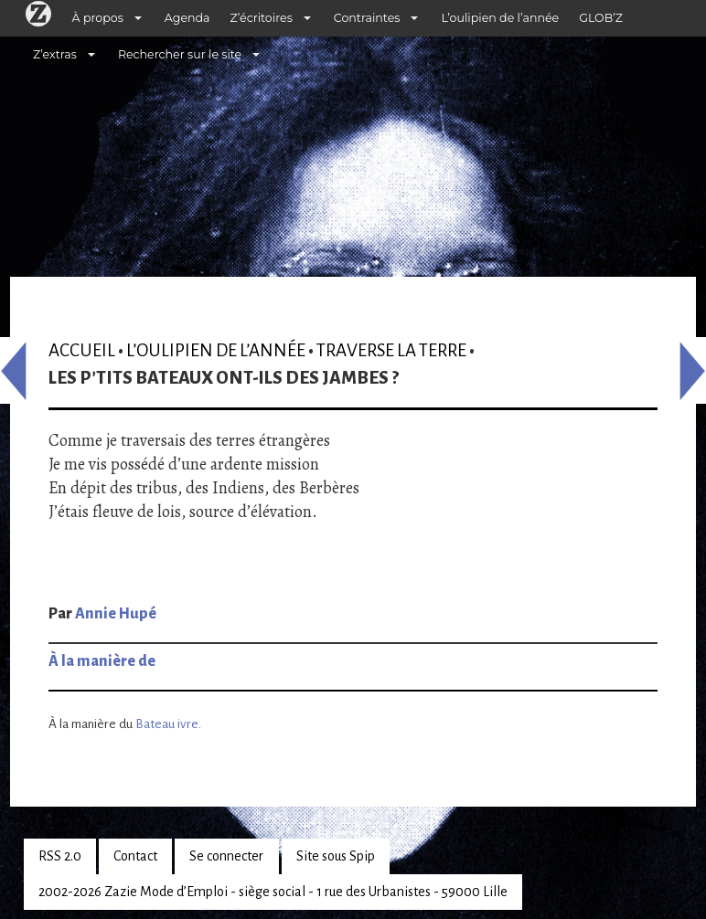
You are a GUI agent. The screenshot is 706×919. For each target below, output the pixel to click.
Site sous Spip (335, 856)
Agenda (187, 18)
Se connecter (226, 856)
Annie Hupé (115, 614)
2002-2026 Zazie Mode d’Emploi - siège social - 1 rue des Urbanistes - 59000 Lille (273, 891)
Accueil (81, 350)
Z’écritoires (261, 18)
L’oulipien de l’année (500, 18)
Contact (135, 856)
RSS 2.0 (59, 856)
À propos (97, 18)
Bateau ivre (166, 724)
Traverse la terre (391, 350)
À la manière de (101, 661)
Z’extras (55, 54)
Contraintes (367, 18)
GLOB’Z (601, 18)
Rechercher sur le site (179, 54)
